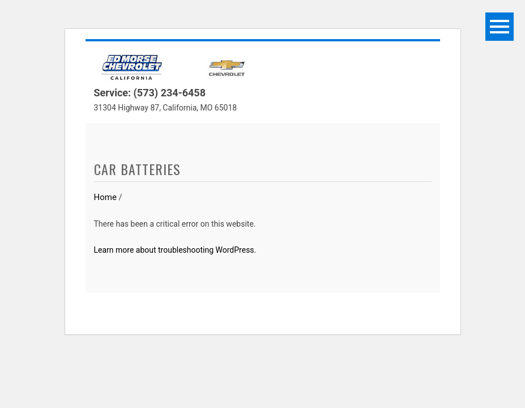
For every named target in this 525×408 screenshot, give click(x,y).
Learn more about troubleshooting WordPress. (175, 249)
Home (105, 197)
